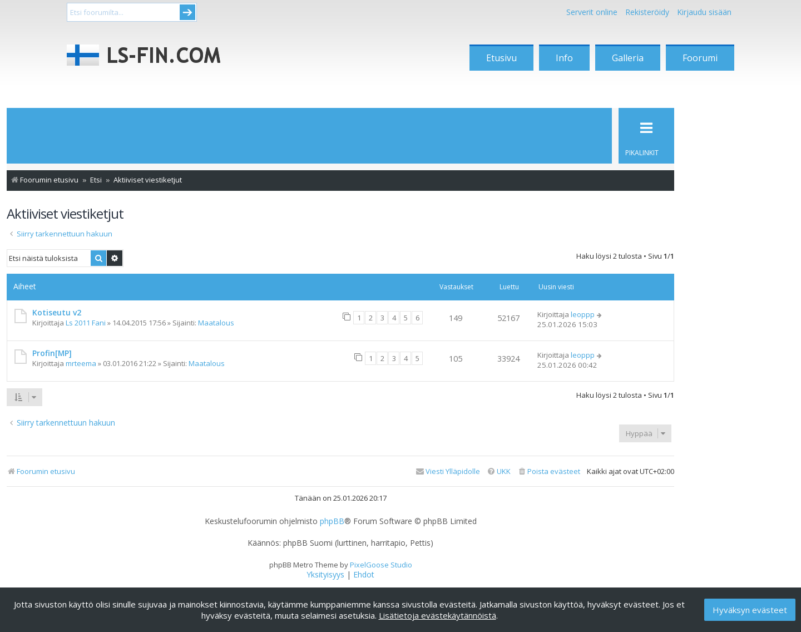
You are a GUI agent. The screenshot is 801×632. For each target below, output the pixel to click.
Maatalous (216, 323)
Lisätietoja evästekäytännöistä (437, 615)
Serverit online (591, 12)
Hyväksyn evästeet (750, 609)
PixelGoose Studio (381, 565)
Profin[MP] (52, 353)
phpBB (332, 521)
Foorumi (700, 58)
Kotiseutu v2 (56, 312)
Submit (187, 12)
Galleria (628, 58)
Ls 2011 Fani (86, 323)
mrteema (81, 363)
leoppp (583, 314)
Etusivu (501, 58)
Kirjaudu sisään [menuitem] (704, 12)
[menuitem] (548, 471)
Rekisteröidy (647, 12)
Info (564, 58)
